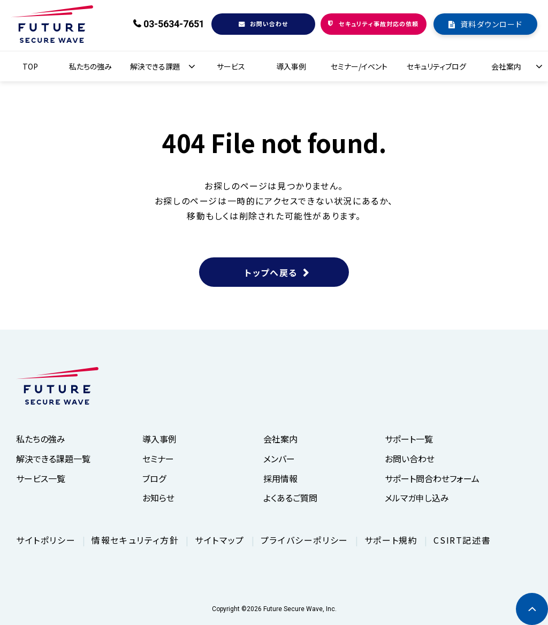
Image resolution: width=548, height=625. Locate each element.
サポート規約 (391, 539)
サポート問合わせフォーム (432, 478)
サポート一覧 (409, 438)
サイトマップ (220, 539)
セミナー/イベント (359, 66)
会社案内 (506, 66)
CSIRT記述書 (462, 539)
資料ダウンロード (491, 24)
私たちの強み (90, 66)
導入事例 (291, 66)
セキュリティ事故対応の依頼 (378, 23)
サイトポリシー (45, 539)
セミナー (158, 458)
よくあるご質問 (290, 497)
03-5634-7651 (173, 23)
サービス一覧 (40, 478)
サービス (231, 66)
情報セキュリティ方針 (135, 539)
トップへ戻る (271, 272)
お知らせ (158, 497)
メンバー (279, 458)
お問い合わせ (269, 23)
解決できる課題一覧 (53, 458)
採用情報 (280, 478)
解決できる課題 (155, 66)
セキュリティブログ (436, 66)
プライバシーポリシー (304, 539)
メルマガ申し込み (417, 497)
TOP (30, 66)
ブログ (154, 478)
